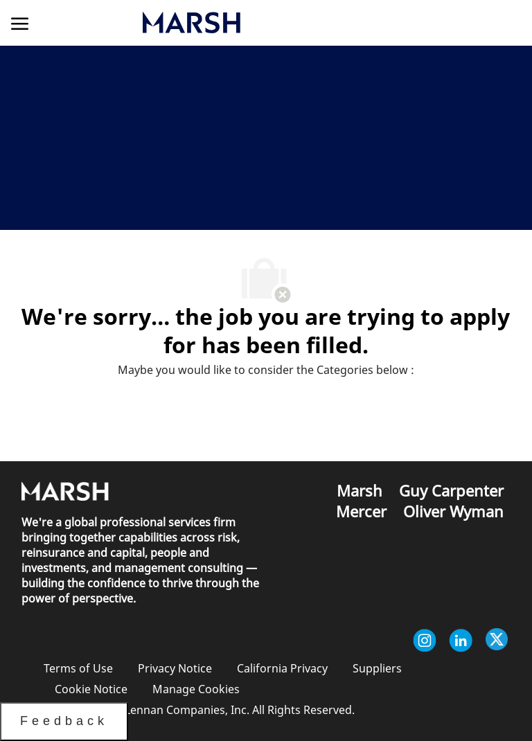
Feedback (64, 721)
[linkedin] (461, 640)
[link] (262, 22)
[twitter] (497, 640)
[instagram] (424, 640)
